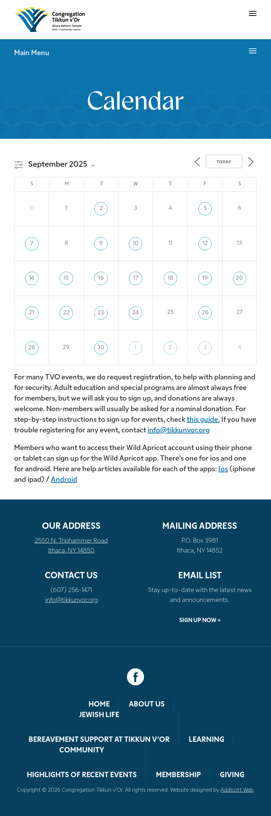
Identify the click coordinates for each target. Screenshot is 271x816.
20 (239, 278)
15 (66, 278)
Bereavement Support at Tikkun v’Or (99, 740)
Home (99, 704)
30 (100, 348)
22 (66, 313)
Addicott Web (237, 790)
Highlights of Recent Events (82, 775)
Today (224, 162)
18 (170, 278)
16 (101, 278)
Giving (232, 775)
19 (205, 278)
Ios (223, 469)
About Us (147, 704)
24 (135, 313)
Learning (206, 740)
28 (31, 348)
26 (205, 313)
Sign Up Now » (200, 620)
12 (205, 244)
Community (81, 750)
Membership (178, 775)
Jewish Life (99, 715)
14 (31, 278)
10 (136, 244)
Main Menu (31, 53)
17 (135, 278)
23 (101, 313)
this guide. (203, 420)
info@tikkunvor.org (178, 430)
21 (31, 313)
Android (64, 480)
